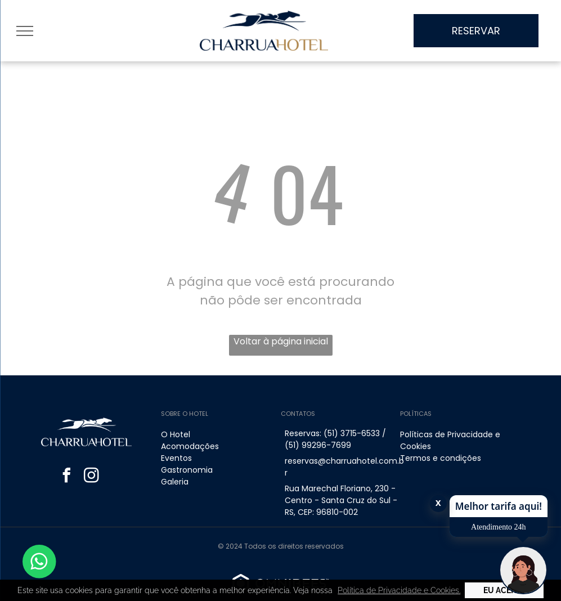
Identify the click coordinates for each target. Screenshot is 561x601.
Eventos (176, 458)
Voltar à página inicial (281, 341)
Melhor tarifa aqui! (498, 506)
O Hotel (175, 434)
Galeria (175, 481)
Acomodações (190, 446)
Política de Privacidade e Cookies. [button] (399, 590)
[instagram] (91, 477)
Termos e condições (440, 458)
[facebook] (66, 477)
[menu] (24, 31)
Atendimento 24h (498, 527)
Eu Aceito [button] (503, 590)
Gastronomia (187, 470)
